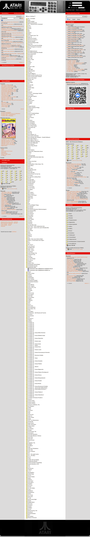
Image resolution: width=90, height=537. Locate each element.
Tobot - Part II (30, 250)
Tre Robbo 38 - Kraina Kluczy (33, 375)
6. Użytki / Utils (70, 66)
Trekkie (28, 407)
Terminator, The (30, 114)
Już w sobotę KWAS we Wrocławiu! (9, 30)
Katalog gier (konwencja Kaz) (7, 165)
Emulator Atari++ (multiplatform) (8, 114)
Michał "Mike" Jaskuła (71, 168)
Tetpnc (28, 128)
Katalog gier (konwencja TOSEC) (8, 186)
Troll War (29, 444)
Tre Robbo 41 (30, 379)
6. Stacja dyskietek (71, 224)
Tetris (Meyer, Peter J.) (32, 140)
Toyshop (29, 288)
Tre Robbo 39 (30, 376)
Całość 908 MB (71, 245)
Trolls (28, 447)
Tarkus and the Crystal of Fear (34, 75)
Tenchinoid (29, 109)
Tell (27, 104)
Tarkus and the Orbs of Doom (34, 76)
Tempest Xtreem (30, 106)
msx (82, 151)
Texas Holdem (30, 149)
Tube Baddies (30, 472)
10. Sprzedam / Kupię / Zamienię (74, 70)
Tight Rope (29, 196)
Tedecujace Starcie (31, 96)
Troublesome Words (31, 461)
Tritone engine (4, 105)
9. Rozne (69, 230)
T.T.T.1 (28, 471)
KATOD (68, 171)
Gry (69, 19)
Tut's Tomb (29, 495)
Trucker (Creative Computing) (34, 462)
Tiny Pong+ (29, 230)
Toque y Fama (30, 273)
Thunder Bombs (30, 181)
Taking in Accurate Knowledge (34, 45)
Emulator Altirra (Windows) (7, 115)
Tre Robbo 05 (30, 328)
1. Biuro (69, 213)
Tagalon (28, 32)
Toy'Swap (29, 290)
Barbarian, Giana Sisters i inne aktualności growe (12, 35)
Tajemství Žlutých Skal (32, 42)
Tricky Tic (29, 416)
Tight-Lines (29, 198)
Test (28, 118)
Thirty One (29, 168)
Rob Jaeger (69, 179)
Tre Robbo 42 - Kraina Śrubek (34, 380)
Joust (2, 196)
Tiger (28, 190)
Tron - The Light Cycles (32, 454)
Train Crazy (29, 305)
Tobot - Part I (30, 248)
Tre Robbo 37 (30, 373)
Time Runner (30, 213)
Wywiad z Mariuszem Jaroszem (74, 163)
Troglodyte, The (30, 442)
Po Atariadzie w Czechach (7, 29)
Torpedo (29, 274)
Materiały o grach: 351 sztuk (7, 143)
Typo (28, 514)
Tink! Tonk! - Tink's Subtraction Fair (35, 226)
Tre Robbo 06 (30, 329)
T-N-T (28, 243)
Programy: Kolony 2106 (72, 194)
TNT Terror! (29, 244)
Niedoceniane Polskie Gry (72, 38)
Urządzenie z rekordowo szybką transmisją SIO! (12, 26)
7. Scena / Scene (70, 67)
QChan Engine (4, 106)
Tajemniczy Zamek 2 (31, 39)
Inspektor (3, 212)
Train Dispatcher (30, 307)
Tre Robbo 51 (30, 393)
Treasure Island (30, 401)
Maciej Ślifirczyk (70, 182)
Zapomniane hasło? (70, 9)
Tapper (28, 63)
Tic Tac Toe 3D (30, 188)
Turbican (29, 479)
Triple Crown (30, 423)
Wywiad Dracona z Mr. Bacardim (74, 165)
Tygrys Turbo (70, 266)
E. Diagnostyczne (71, 239)
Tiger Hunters (30, 193)
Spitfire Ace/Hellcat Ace (6, 204)
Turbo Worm (29, 482)
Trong (28, 458)
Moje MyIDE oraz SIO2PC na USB (74, 271)
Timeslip (29, 220)
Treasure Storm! (30, 403)
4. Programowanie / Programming (74, 63)
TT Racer (29, 469)
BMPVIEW (3, 102)
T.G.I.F (28, 154)
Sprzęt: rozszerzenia (71, 195)
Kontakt (2, 157)
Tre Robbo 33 (30, 367)
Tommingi (29, 257)
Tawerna (29, 80)
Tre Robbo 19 (30, 348)
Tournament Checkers (32, 281)
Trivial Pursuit (30, 440)
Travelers (29, 321)
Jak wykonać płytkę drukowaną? (74, 273)
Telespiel (29, 103)
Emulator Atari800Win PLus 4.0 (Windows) (10, 113)
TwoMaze (29, 507)
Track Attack (30, 294)
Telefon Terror (30, 100)
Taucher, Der (30, 79)
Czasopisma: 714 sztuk (6, 139)
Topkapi (28, 261)
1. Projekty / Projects (71, 60)
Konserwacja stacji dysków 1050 (8, 90)
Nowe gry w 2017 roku (6, 94)
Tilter (28, 203)
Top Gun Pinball (30, 258)
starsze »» (21, 62)
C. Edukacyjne (70, 235)
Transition (29, 314)
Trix (27, 441)
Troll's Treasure (30, 451)
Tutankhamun (30, 492)
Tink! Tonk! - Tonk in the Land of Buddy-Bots (37, 227)
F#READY (69, 169)
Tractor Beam (30, 297)
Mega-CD (69, 47)
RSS (21, 18)
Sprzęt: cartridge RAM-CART (73, 198)
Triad (28, 413)
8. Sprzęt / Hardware (71, 68)
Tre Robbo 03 (30, 325)
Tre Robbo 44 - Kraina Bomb (33, 383)
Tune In (28, 475)
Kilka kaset (69, 43)
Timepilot (29, 217)
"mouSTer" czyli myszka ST (73, 192)
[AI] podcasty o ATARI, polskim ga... (75, 51)
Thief (28, 159)
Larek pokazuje (4, 95)
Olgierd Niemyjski (71, 185)
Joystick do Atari (70, 265)
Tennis (28, 111)
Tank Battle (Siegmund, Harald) (34, 52)
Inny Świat (3, 211)
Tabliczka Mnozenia (31, 22)
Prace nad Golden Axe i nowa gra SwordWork (11, 32)
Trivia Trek (29, 438)
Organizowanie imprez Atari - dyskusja (9, 221)
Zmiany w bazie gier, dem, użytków (74, 56)
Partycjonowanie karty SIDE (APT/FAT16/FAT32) (12, 100)
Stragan (68, 190)
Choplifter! (3, 195)
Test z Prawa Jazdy (31, 125)
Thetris (28, 158)
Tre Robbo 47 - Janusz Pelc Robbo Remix (36, 387)
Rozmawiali (68, 162)
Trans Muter (29, 311)
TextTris (28, 152)
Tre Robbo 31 (30, 365)
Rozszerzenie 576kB (71, 275)
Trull (28, 465)
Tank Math (29, 56)
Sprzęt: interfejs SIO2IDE (72, 201)
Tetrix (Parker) (30, 144)
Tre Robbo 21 (30, 351)
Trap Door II (29, 318)
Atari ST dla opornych (6, 103)
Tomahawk (29, 251)
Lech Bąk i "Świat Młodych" (73, 167)
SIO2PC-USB (70, 260)
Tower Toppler (30, 286)
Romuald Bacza (70, 173)
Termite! (29, 116)
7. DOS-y (69, 226)
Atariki (2, 148)
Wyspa (2, 205)
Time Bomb (29, 207)
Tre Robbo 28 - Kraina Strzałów (34, 361)
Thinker (28, 162)
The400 (68, 25)
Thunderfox (29, 185)
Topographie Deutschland (33, 264)
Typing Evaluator (31, 513)
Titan (28, 231)
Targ (28, 65)
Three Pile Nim (30, 172)
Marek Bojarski (70, 184)
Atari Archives (4, 153)
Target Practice (30, 70)
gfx (87, 147)
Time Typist (29, 215)
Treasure (29, 399)
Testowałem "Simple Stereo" (73, 268)
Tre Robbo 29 (30, 362)
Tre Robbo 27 (30, 359)
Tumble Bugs (30, 473)
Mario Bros (3, 198)
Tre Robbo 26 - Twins (32, 358)
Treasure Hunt (30, 400)
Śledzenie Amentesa (71, 174)
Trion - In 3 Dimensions (32, 420)
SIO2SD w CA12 (70, 262)
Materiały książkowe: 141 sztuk (8, 141)
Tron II (28, 457)
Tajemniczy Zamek (31, 38)
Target (28, 68)
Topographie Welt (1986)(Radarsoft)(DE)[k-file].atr (40, 268)
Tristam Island (30, 425)
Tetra (28, 130)
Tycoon (28, 509)
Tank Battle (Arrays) (31, 51)
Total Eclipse (30, 277)
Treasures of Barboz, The (33, 404)
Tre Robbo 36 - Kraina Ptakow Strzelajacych (37, 372)
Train (28, 303)
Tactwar (28, 28)
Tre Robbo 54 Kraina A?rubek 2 (34, 397)
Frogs (2, 194)
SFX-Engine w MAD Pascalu (7, 86)
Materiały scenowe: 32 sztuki (7, 140)
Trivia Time (29, 437)
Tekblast (29, 99)
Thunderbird (30, 183)
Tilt (27, 202)
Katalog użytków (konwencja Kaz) (74, 207)
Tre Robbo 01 (30, 322)
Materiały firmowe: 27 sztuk (7, 142)
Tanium (28, 48)
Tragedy (28, 298)
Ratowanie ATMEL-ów (72, 263)
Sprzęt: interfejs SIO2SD (72, 202)
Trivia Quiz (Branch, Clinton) (33, 435)
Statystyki (3, 226)
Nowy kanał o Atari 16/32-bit (7, 51)
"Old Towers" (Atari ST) (6, 192)
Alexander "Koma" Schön (72, 181)
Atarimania (3, 152)
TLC (28, 241)
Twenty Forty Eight (31, 499)
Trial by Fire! (30, 414)
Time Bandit (29, 206)
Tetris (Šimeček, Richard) (33, 141)
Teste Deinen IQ (30, 127)
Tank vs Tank (30, 59)
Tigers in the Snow (31, 195)
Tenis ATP (29, 110)
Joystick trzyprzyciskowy (72, 270)
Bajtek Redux (4, 145)
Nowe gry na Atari (71, 54)
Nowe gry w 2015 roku (6, 99)
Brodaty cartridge (5, 55)
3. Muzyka (69, 217)
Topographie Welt (31, 267)
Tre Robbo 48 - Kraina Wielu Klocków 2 (36, 389)
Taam (28, 20)
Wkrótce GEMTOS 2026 (6, 41)
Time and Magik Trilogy (32, 205)
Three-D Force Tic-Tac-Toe (33, 174)
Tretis (28, 411)
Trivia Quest (29, 433)
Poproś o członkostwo (80, 9)
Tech (28, 90)
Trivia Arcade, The (31, 431)
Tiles (28, 200)
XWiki (2, 150)
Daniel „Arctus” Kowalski (72, 170)
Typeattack (29, 512)
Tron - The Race (30, 455)
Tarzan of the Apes (31, 77)
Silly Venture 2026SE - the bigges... (75, 34)
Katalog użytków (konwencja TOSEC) (75, 247)
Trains (28, 310)
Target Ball (29, 69)
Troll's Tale (29, 449)
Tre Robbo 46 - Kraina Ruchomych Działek (37, 386)
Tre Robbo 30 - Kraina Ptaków (34, 363)
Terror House (30, 117)
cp (86, 145)
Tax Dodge (29, 82)
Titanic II (29, 234)
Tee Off (28, 97)
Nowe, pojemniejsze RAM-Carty (74, 191)
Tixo (28, 237)
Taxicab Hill (29, 85)
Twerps (28, 500)
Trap (28, 317)
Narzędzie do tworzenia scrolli (8, 87)
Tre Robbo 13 (30, 339)
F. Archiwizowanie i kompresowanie (75, 241)
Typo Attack (29, 516)
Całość (4, 188)
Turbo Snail (29, 481)
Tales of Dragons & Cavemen (33, 46)
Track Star (29, 295)
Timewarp (29, 222)
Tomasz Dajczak (70, 166)
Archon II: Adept (5, 203)
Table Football (30, 21)
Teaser (28, 89)
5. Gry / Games (70, 65)
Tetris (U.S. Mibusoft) (32, 142)
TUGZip (15, 188)
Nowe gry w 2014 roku (6, 104)
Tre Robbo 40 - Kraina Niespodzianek (35, 377)
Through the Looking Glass (33, 176)
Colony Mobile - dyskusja (6, 224)
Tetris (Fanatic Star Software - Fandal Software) (38, 137)
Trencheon (29, 410)
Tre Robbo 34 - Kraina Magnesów (34, 369)
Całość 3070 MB (5, 183)
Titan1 (28, 233)
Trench (28, 409)
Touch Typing (30, 279)
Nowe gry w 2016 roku (6, 97)
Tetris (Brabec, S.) (31, 134)
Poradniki (2, 83)
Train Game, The (30, 308)
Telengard (29, 101)
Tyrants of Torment (31, 517)
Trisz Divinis (29, 428)
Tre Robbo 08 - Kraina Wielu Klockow (35, 332)
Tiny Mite (29, 229)
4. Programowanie (71, 220)
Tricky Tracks (30, 417)
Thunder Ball (30, 179)
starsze (22, 108)
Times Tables (30, 219)
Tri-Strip (28, 427)
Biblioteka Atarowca (5, 117)
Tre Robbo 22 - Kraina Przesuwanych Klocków (38, 352)
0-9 (2, 171)
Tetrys (28, 147)
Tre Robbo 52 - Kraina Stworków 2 (35, 394)
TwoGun (29, 506)
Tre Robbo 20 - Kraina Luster (33, 349)
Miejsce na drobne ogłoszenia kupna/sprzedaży (77, 199)
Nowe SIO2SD (70, 261)
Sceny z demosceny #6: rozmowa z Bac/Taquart (12, 42)
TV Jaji (28, 497)
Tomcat (28, 255)
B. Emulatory (70, 232)
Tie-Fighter (29, 189)
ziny (78, 158)
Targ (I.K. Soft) (30, 66)
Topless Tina (30, 263)
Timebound (29, 216)
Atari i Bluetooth (70, 259)
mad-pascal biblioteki (71, 41)
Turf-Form (29, 485)
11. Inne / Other (70, 71)
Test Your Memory (31, 124)
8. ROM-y (69, 228)
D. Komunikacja (71, 237)
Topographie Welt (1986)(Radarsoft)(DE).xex (39, 270)
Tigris (28, 199)
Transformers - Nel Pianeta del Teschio (36, 312)
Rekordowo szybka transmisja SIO (74, 30)
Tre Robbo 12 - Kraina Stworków (34, 338)
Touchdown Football (31, 280)
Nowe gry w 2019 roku (6, 93)
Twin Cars (29, 503)
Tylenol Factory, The (31, 510)
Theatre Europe (30, 155)
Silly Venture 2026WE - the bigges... (75, 36)
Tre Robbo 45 (30, 385)
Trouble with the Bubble (32, 459)
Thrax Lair (29, 171)
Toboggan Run (30, 247)
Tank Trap (29, 58)
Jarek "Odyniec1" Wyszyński (73, 183)
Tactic (28, 25)
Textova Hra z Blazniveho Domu (34, 151)
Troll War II (29, 445)
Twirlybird (29, 505)
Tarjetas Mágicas (31, 73)
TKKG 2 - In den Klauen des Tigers (35, 240)
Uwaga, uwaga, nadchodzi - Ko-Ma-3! (75, 49)
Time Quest (29, 212)
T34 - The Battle (30, 18)
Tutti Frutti (29, 496)
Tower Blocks (30, 284)
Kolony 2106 (4, 201)
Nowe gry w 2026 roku (6, 84)
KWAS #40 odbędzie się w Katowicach (10, 22)
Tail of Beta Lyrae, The (32, 35)
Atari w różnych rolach (72, 278)
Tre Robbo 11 (30, 336)
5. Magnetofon (70, 222)
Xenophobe (3, 199)
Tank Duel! (29, 55)
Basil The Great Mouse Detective (8, 209)
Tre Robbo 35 (30, 370)
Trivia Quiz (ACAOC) (31, 434)
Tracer (28, 291)
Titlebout (29, 236)
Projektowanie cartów (71, 264)
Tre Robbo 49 (30, 390)
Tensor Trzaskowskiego (32, 113)
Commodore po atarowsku (7, 24)
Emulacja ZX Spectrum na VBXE (8, 96)
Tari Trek (29, 72)
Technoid (29, 92)
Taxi (28, 83)
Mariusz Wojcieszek (71, 172)
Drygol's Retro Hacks (6, 154)
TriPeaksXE (29, 421)
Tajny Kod (29, 44)
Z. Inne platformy (71, 243)
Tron (28, 452)
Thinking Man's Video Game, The (34, 164)
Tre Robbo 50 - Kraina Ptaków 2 (34, 392)
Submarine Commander (6, 193)
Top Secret (29, 260)
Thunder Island (30, 182)
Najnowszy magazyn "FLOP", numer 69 (10, 47)
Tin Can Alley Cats (31, 224)
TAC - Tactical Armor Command (34, 24)
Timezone (29, 223)
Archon (3, 206)
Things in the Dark (31, 161)
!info (78, 149)
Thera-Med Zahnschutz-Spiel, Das (35, 157)
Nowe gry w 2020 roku (6, 92)
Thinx (28, 166)
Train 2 (28, 304)
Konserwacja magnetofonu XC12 (8, 91)
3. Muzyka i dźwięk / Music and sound (75, 62)
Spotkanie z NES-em (6, 28)
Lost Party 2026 (70, 32)
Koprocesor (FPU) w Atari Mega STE (75, 45)
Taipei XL (29, 37)
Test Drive (29, 120)
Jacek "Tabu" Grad (71, 180)
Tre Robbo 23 (30, 353)
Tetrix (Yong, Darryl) (31, 145)
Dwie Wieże (4, 208)
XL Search (3, 155)
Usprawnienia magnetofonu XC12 (8, 89)
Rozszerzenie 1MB (71, 269)
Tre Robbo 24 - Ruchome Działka (34, 355)
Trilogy (28, 418)
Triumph (29, 430)
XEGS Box (69, 277)
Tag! (28, 31)
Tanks (28, 61)
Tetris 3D (29, 133)
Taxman (28, 86)
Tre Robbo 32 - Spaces (32, 366)
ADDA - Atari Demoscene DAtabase (74, 141)
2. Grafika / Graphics (71, 61)
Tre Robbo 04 (30, 327)
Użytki (73, 19)
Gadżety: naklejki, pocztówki (73, 196)
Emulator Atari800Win (6, 112)
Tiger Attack (29, 192)
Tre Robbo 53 (30, 396)
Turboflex (29, 483)
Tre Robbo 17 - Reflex (32, 345)
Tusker (28, 489)
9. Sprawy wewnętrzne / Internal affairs (75, 69)
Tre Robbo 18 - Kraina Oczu (33, 346)
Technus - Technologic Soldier (34, 93)
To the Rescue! (30, 246)
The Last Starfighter (5, 207)
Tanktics (29, 62)
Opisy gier (2, 191)
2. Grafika (69, 215)
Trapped (29, 319)
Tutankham (29, 490)
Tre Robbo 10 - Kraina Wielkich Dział (35, 335)
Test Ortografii (30, 121)
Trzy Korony (29, 468)
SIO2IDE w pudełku (71, 280)
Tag (27, 29)
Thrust (28, 178)
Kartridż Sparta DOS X (6, 88)
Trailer (28, 301)
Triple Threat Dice (31, 424)
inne (12, 181)
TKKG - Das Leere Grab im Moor (34, 239)
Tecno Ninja (29, 94)
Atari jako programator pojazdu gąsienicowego (77, 257)
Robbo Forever (4, 200)
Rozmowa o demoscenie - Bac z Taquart (10, 39)
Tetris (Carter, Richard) (32, 135)
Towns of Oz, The (31, 287)
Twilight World (30, 502)
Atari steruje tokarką (71, 281)
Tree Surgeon (30, 406)
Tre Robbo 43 (30, 382)
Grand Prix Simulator (6, 213)
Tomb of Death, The (31, 253)
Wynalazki (68, 256)
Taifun (28, 34)
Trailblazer (29, 300)
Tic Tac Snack (30, 186)
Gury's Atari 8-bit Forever (6, 151)
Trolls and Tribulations (32, 448)
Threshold (29, 175)
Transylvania (30, 315)
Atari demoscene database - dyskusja (9, 223)
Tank (28, 49)
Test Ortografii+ (30, 123)
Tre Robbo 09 (30, 334)
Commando (4, 197)
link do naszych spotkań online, (74, 83)
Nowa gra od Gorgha (71, 28)
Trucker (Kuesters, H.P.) (32, 464)
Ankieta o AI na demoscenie (7, 49)
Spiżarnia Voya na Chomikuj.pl (8, 144)
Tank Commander (31, 53)
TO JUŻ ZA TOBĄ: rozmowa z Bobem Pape (76, 176)
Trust (28, 466)
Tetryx (28, 148)
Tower (28, 283)
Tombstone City (30, 254)
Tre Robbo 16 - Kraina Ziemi (33, 343)
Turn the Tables (30, 488)
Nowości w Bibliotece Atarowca (8, 59)
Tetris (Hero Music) (31, 138)
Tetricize (29, 131)
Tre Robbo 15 (30, 342)
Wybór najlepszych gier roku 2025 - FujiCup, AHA (12, 53)
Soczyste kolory (70, 276)
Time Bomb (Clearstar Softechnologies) (36, 209)
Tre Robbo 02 (30, 324)
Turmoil (28, 486)
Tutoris (28, 493)
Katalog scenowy (70, 144)
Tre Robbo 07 (30, 331)
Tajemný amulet (30, 41)
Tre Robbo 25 (30, 356)
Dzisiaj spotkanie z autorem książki (9, 56)
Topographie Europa (31, 265)
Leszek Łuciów (70, 175)
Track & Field (30, 293)
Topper (28, 271)
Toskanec (29, 276)
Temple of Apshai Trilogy (32, 107)
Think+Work (29, 165)
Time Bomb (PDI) (31, 210)
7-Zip (12, 188)
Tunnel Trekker (30, 476)
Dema (78, 19)
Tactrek (28, 27)
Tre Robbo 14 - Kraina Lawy (33, 341)
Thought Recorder (31, 169)
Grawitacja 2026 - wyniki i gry (7, 37)
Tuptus (28, 478)
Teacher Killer (30, 87)
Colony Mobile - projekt (6, 225)
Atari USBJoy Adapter (71, 193)
